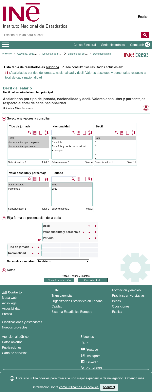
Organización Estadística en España (77, 301)
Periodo (57, 173)
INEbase (7, 53)
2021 (72, 189)
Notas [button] (11, 270)
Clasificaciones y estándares (22, 322)
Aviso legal (9, 303)
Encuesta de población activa (58, 53)
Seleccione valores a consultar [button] (28, 118)
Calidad (56, 306)
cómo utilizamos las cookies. (79, 387)
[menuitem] (76, 165)
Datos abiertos (12, 342)
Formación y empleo (126, 290)
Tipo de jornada (19, 126)
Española (72, 142)
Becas (116, 301)
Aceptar (109, 387)
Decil (99, 126)
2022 (72, 184)
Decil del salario (102, 53)
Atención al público (15, 336)
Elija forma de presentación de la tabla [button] (34, 217)
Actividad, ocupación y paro (32, 53)
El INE (55, 290)
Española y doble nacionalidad (72, 146)
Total (28, 138)
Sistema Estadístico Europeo (71, 311)
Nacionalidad (61, 126)
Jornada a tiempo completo (28, 142)
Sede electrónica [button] (113, 45)
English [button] (143, 16)
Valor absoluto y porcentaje (27, 173)
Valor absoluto (28, 184)
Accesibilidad (11, 308)
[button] (139, 44)
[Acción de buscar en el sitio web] (145, 35)
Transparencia (61, 295)
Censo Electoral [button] (84, 45)
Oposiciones (120, 306)
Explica (117, 311)
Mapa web (9, 297)
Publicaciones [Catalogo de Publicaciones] (12, 347)
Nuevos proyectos (14, 327)
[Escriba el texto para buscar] (72, 35)
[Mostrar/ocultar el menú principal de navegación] (5, 44)
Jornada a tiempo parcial (28, 146)
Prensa (7, 314)
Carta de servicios (14, 353)
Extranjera (72, 150)
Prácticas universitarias (128, 295)
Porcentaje (28, 189)
